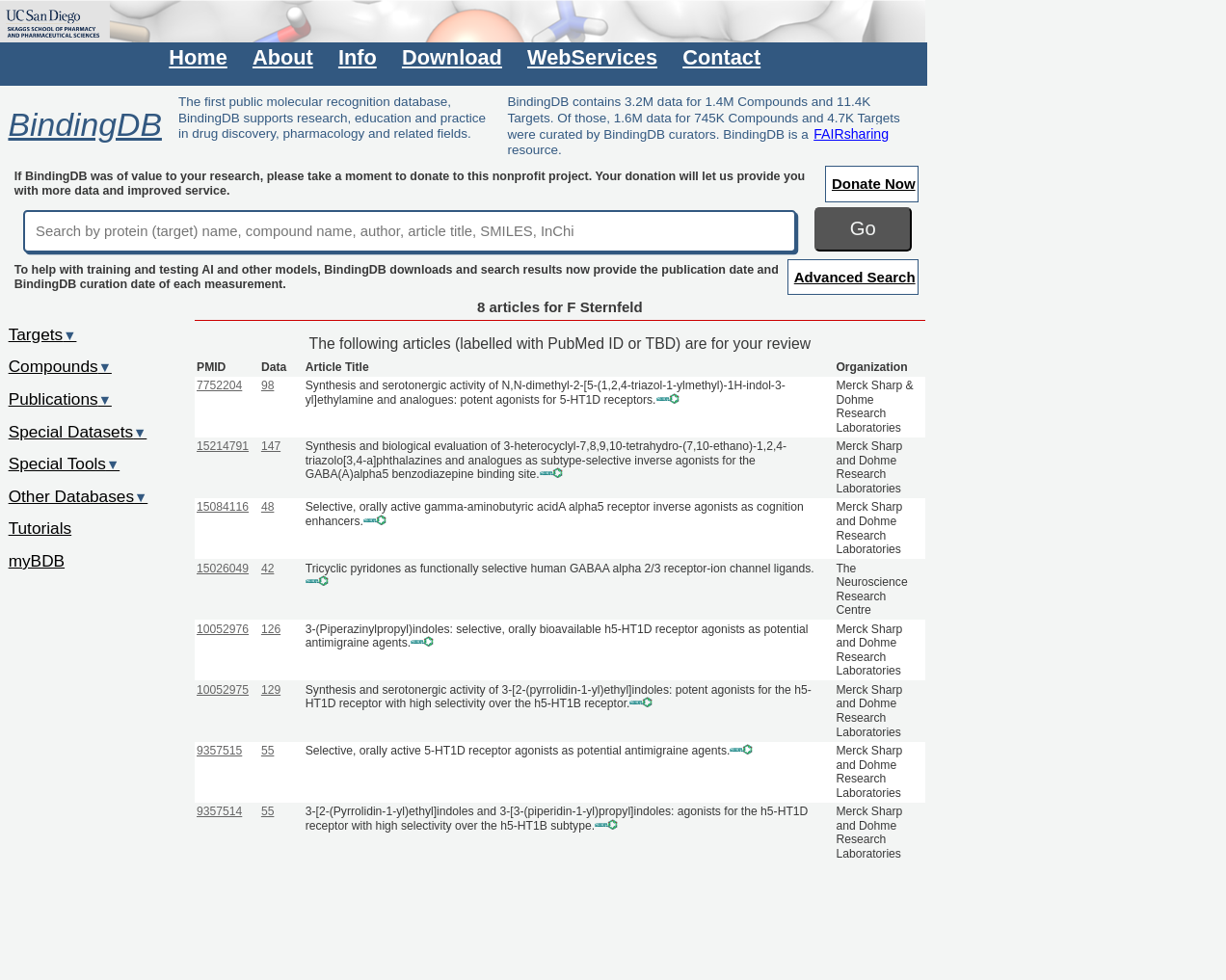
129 (270, 690)
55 (268, 750)
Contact (721, 57)
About (283, 57)
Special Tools (64, 463)
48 (268, 507)
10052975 (223, 690)
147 (270, 446)
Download (452, 57)
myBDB (37, 560)
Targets (43, 334)
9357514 (219, 811)
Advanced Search (855, 277)
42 (268, 568)
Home (198, 57)
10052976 (223, 629)
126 (270, 629)
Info (357, 57)
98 (268, 385)
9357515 (219, 750)
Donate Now (874, 183)
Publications (60, 399)
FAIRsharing (851, 134)
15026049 (223, 568)
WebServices (592, 57)
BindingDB (84, 124)
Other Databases (78, 496)
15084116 (223, 507)
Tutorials (40, 528)
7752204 (219, 385)
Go (863, 228)
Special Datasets (78, 431)
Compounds (60, 366)
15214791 (223, 446)
